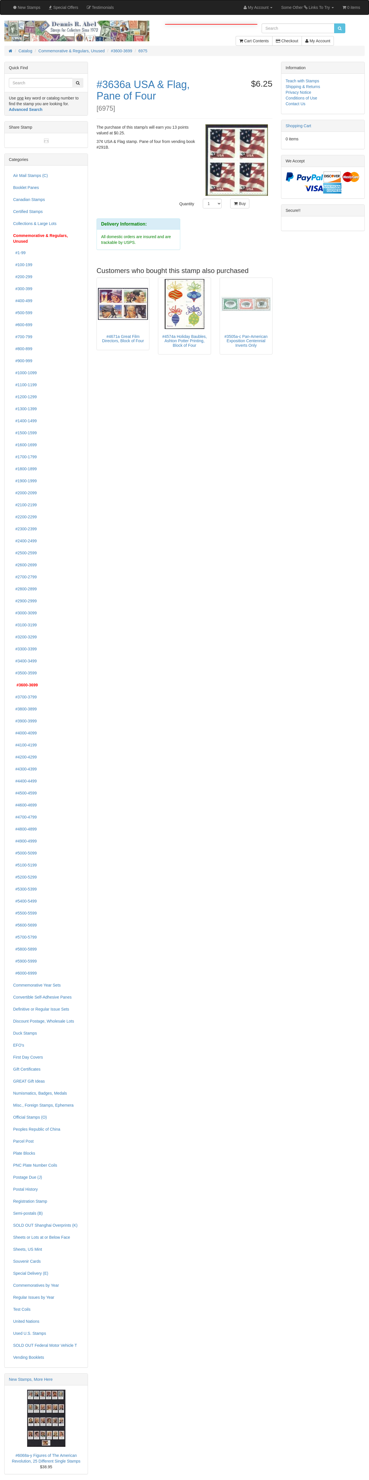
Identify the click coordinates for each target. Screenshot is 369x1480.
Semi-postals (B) (28, 1213)
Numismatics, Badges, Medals (40, 1093)
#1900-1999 (25, 481)
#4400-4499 (25, 781)
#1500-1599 (25, 433)
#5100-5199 (25, 865)
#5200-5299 (25, 877)
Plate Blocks (24, 1153)
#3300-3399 (25, 649)
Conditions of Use (301, 98)
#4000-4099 (25, 733)
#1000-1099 (25, 373)
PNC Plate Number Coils (35, 1165)
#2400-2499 (25, 541)
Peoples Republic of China (36, 1129)
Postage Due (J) (27, 1177)
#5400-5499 (25, 901)
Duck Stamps (25, 1033)
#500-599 (22, 312)
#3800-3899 (25, 709)
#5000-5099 (25, 853)
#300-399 (22, 288)
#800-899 (22, 348)
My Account (317, 41)
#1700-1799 (25, 457)
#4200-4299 (25, 757)
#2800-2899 (25, 589)
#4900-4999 (25, 841)
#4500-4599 (25, 793)
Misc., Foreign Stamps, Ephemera (43, 1105)
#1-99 (19, 252)
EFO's (18, 1045)
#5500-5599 (25, 913)
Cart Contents (254, 41)
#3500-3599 (25, 673)
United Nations (26, 1321)
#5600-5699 (25, 925)
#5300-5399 (25, 889)
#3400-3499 (25, 661)
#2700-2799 (25, 577)
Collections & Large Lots (35, 223)
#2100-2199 (25, 505)
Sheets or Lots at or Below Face (41, 1237)
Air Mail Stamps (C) (30, 175)
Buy (240, 203)
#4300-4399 (25, 769)
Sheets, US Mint (27, 1249)
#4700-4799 (25, 817)
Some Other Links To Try (307, 7)
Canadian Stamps (29, 199)
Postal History (25, 1189)
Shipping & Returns (303, 86)
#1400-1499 (25, 421)
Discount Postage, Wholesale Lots (43, 1021)
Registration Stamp (30, 1201)
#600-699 (22, 324)
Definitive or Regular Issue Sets (41, 1009)
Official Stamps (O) (30, 1117)
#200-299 (22, 276)
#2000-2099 (25, 493)
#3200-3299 (25, 637)
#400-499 (22, 300)
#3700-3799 (25, 697)
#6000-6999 (25, 973)
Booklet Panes (26, 187)
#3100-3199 (25, 625)
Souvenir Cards (27, 1261)
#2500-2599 (25, 553)
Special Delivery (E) (30, 1273)
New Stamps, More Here (31, 1379)
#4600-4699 (25, 805)
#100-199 (22, 264)
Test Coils (22, 1309)
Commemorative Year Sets (37, 985)
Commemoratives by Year (36, 1285)
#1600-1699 (25, 445)
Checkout (287, 41)
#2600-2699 (25, 565)
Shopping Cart (298, 126)
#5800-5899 (25, 949)
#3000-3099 (25, 613)
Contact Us (295, 103)
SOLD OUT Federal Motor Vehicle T (45, 1345)
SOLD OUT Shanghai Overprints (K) (45, 1225)
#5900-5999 (25, 961)
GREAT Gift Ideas (29, 1081)
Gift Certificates (27, 1069)
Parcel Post (23, 1141)
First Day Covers (28, 1057)
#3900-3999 (25, 721)
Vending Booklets (28, 1357)
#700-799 (22, 336)
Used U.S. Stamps (29, 1333)
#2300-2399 (25, 529)
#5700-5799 (25, 937)
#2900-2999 (25, 601)
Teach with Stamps (302, 81)
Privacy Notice (298, 92)
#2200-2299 (25, 517)
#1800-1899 (25, 469)
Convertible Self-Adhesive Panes (42, 997)
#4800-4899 (25, 829)
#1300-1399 (25, 409)
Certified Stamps (28, 211)
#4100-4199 (25, 745)
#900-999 (22, 360)
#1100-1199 (25, 385)
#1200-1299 (25, 397)
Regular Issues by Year (33, 1297)
